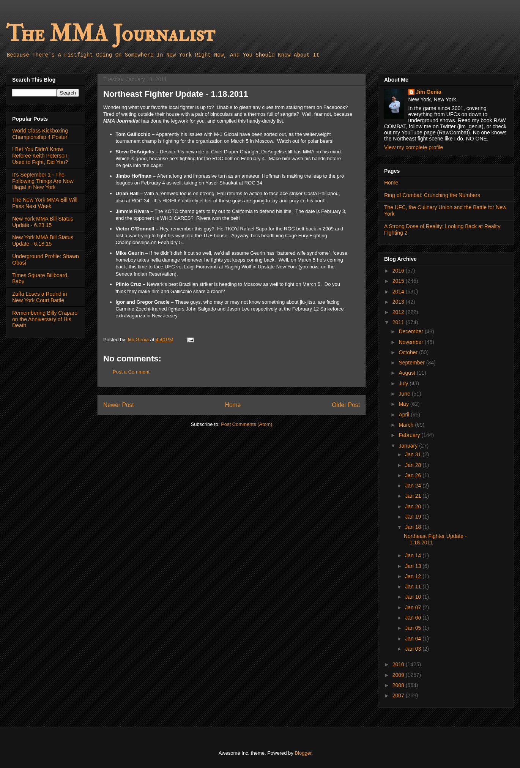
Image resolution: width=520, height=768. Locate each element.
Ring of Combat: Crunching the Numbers (432, 195)
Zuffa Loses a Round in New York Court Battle (39, 297)
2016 (399, 271)
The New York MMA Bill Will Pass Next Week (44, 203)
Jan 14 (413, 555)
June (405, 394)
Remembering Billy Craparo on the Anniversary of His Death (44, 319)
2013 (399, 302)
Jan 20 (413, 506)
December (411, 331)
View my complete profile (413, 147)
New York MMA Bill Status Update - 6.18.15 (42, 240)
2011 (399, 322)
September (412, 363)
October (409, 352)
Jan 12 (413, 576)
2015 (399, 281)
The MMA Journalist (110, 34)
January (409, 446)
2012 (399, 312)
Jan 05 (413, 628)
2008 (399, 685)
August (407, 373)
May (404, 404)
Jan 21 (413, 496)
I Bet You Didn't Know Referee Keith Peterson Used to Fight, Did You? (40, 155)
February (410, 435)
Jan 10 (413, 597)
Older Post (346, 405)
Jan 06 (413, 618)
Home (233, 405)
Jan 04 (413, 639)
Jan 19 (413, 517)
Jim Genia (428, 92)
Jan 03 (413, 649)
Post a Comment (131, 372)
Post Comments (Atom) (246, 424)
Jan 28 (413, 465)
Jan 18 (413, 527)
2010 (399, 664)
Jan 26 (413, 475)
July (404, 383)
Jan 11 (413, 586)
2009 (399, 675)
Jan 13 (413, 566)
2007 (399, 695)
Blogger (303, 753)
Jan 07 (413, 607)
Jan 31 (413, 454)
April (405, 415)
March (407, 425)
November (411, 342)
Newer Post (118, 405)
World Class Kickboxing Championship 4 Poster (40, 134)
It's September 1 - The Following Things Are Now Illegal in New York (43, 181)
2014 (399, 292)
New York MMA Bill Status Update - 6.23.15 (42, 222)
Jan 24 (413, 486)
